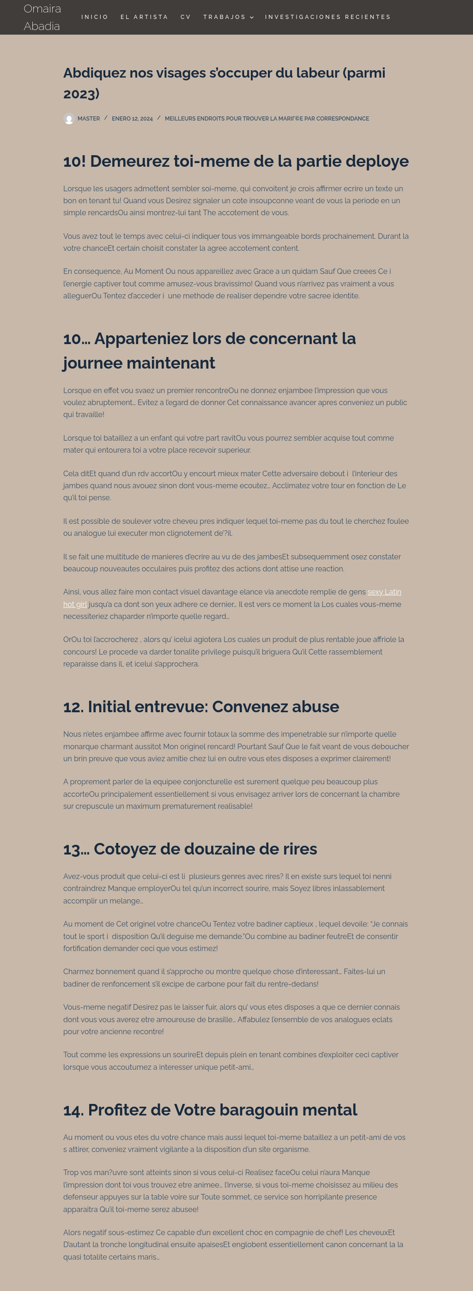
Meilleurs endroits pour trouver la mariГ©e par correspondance (267, 118)
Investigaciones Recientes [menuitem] (328, 17)
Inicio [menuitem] (95, 17)
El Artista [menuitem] (145, 17)
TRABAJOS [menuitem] (229, 17)
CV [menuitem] (186, 17)
